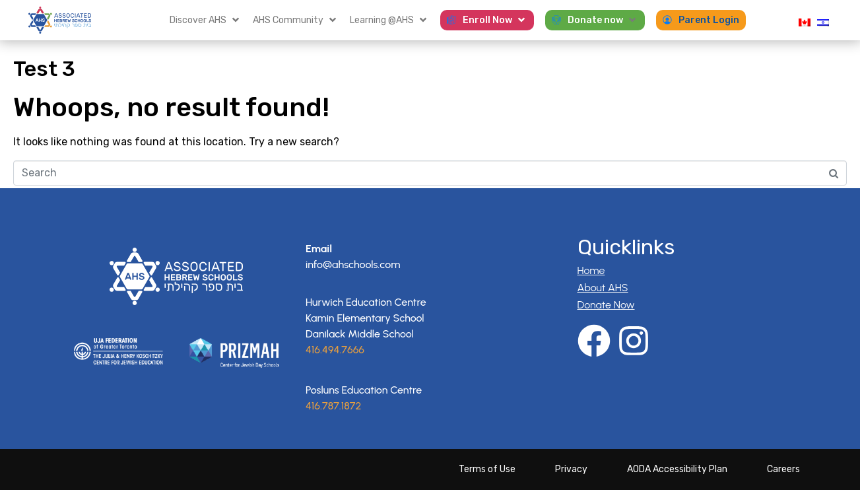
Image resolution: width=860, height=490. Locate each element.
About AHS (603, 287)
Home (591, 270)
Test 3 (44, 68)
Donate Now (606, 304)
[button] (206, 20)
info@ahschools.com (353, 264)
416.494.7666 (335, 349)
